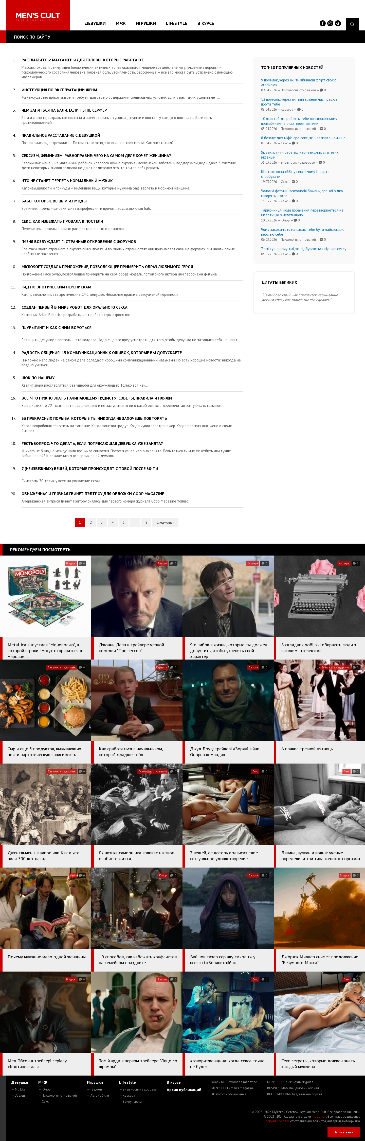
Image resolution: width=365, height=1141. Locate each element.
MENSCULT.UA (290, 1082)
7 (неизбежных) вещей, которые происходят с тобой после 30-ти (90, 468)
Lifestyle (176, 23)
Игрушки (146, 23)
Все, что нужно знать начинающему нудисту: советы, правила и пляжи (97, 398)
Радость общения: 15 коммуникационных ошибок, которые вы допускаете (102, 352)
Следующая (165, 522)
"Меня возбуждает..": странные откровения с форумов (79, 241)
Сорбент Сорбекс (276, 1121)
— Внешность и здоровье (138, 1089)
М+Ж (121, 23)
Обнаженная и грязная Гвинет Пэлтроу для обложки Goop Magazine (93, 493)
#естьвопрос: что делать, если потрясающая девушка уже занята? (92, 443)
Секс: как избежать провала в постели (62, 221)
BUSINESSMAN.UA (293, 1088)
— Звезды (18, 1095)
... (135, 522)
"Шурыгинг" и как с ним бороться (57, 327)
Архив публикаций (184, 1089)
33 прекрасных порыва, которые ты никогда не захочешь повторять (94, 418)
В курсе (205, 23)
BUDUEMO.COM (294, 1094)
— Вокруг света (130, 1101)
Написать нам (344, 1132)
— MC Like (18, 1089)
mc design (319, 1116)
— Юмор (44, 1089)
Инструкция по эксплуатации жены (59, 89)
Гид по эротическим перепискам (56, 286)
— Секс (43, 1101)
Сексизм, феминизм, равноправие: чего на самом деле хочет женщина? (96, 155)
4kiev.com (228, 1094)
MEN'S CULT (232, 1088)
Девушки (95, 23)
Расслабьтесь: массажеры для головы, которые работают (83, 59)
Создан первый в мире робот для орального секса (74, 307)
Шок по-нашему (38, 377)
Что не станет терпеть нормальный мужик (67, 180)
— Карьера (127, 1095)
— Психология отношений (57, 1095)
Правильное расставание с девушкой (61, 135)
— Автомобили (98, 1095)
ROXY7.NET (234, 1082)
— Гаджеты (95, 1089)
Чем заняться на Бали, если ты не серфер (64, 110)
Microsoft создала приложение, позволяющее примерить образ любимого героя (107, 266)
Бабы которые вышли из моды (54, 200)
